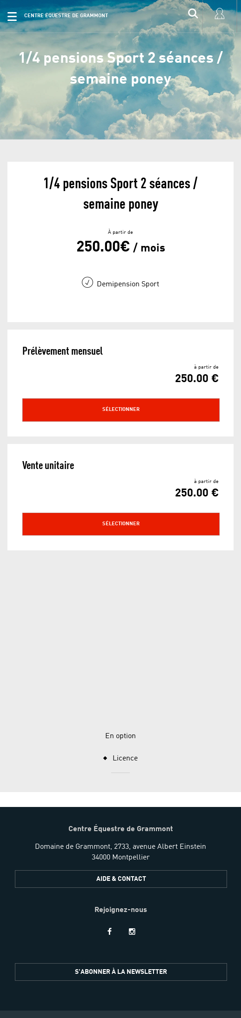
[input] (193, 16)
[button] (12, 16)
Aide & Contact (121, 765)
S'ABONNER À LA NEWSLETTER (121, 858)
